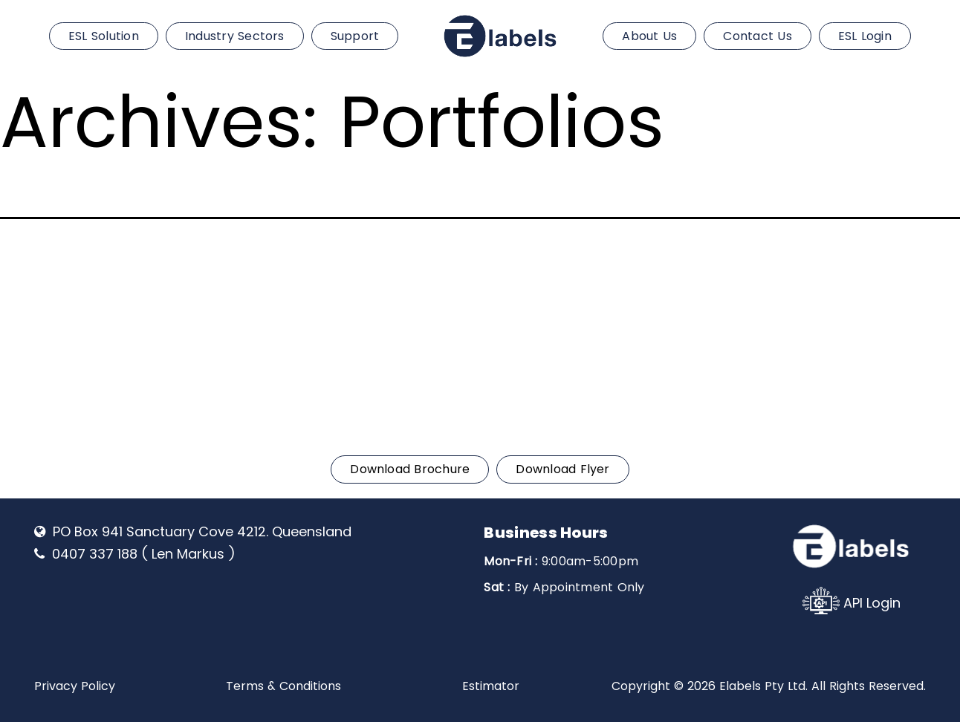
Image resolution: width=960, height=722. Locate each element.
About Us (649, 36)
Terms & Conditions (283, 686)
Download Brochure (410, 469)
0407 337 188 (102, 257)
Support (355, 36)
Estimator (490, 686)
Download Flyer (562, 469)
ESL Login (865, 36)
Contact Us (757, 36)
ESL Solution (103, 36)
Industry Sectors (235, 36)
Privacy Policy (74, 686)
